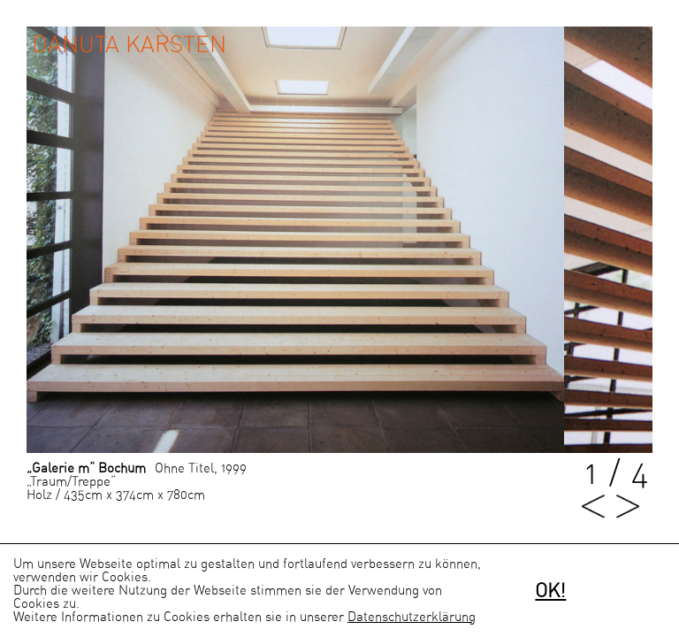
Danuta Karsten (129, 45)
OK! (550, 591)
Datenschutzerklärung (411, 617)
